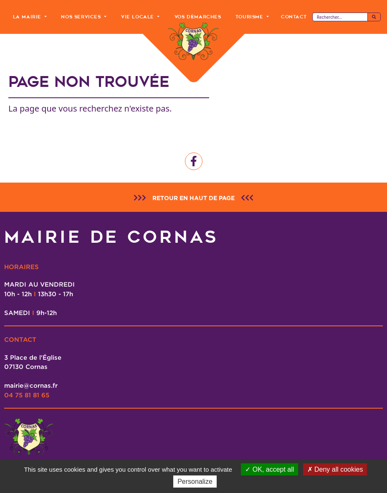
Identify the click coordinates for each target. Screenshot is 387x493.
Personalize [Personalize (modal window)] (194, 481)
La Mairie (28, 17)
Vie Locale (138, 17)
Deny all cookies (335, 469)
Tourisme (250, 17)
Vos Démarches (198, 17)
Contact (293, 17)
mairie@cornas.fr (31, 385)
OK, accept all (269, 469)
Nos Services (82, 17)
